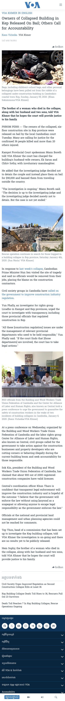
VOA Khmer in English (17, 13)
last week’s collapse (31, 269)
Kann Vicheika (9, 35)
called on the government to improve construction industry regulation (31, 294)
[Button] (57, 47)
